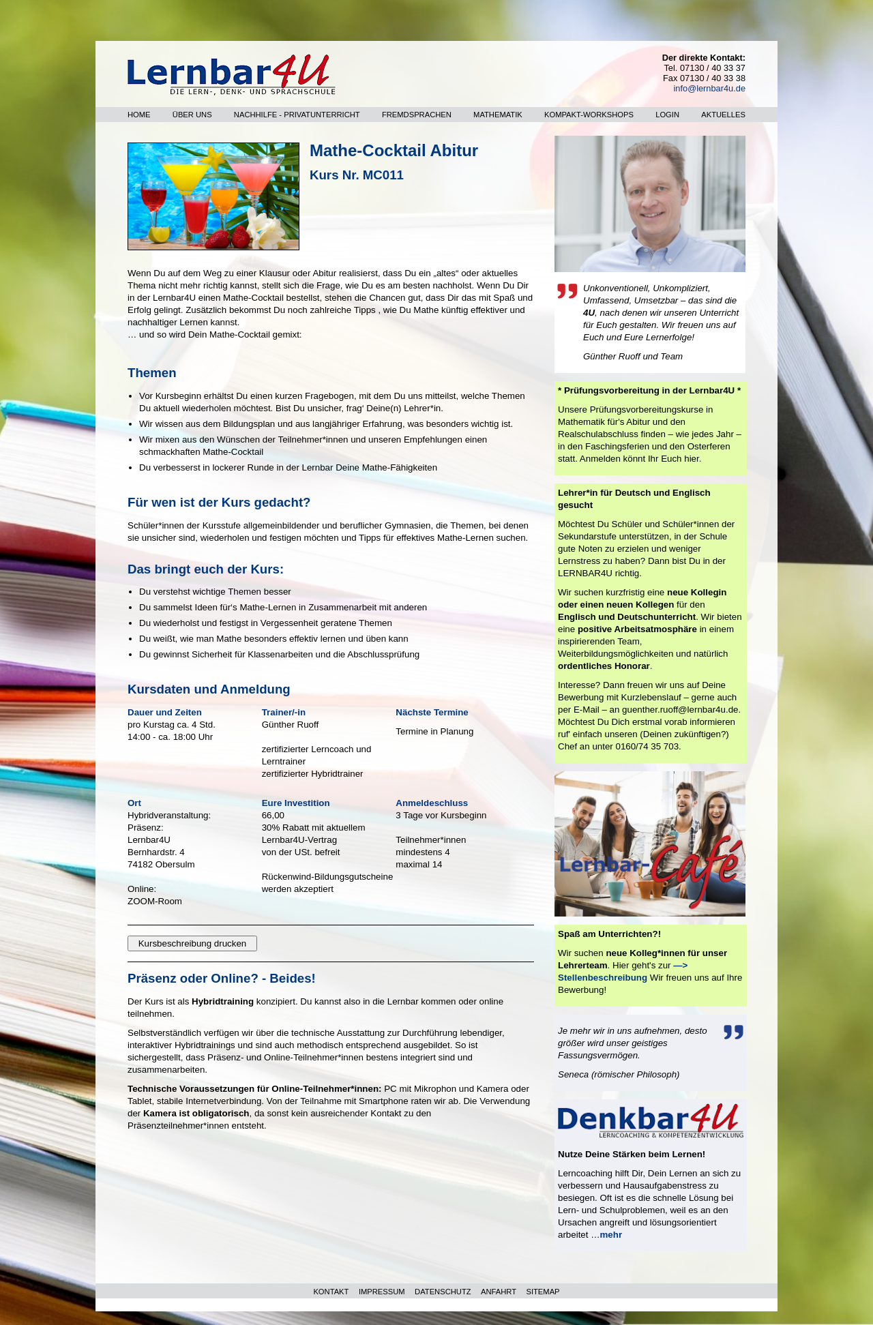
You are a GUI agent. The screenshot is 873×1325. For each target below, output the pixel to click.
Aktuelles (723, 114)
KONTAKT (331, 1291)
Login (667, 114)
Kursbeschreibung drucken (192, 943)
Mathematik (497, 114)
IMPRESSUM (382, 1291)
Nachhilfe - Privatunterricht (297, 114)
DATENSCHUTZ (443, 1291)
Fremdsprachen (417, 114)
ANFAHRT (498, 1291)
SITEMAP (542, 1291)
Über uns (192, 114)
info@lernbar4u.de (709, 88)
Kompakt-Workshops (589, 114)
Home (139, 114)
